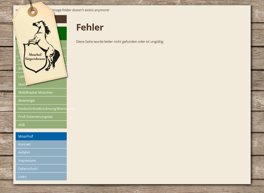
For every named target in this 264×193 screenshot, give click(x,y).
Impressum (27, 160)
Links (22, 176)
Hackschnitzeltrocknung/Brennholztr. (42, 108)
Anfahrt (24, 152)
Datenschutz (28, 168)
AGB (21, 124)
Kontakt (24, 144)
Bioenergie (26, 100)
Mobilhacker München (35, 92)
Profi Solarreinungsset (35, 116)
